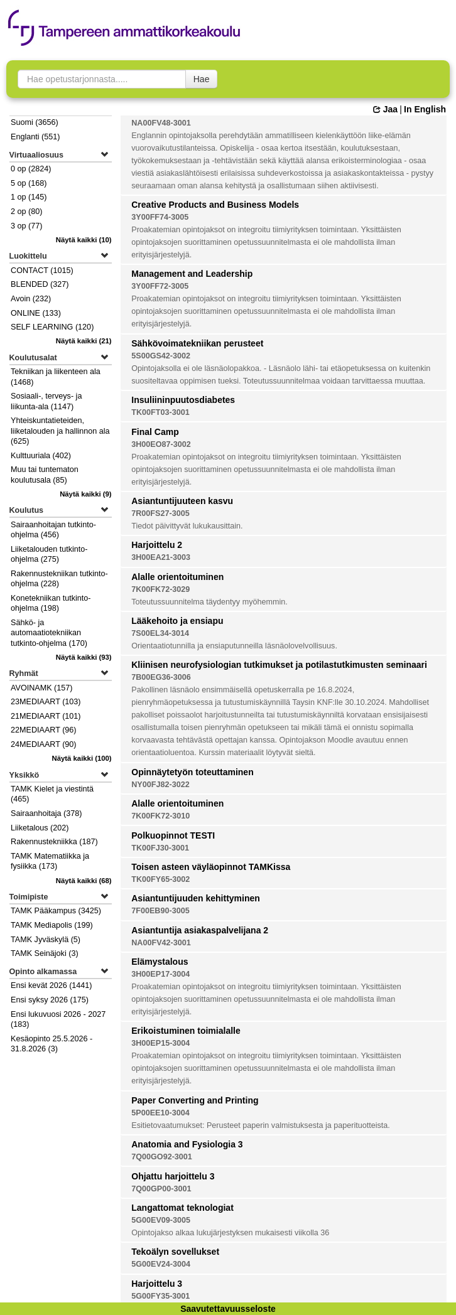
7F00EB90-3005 (160, 910)
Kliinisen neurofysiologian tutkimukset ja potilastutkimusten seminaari (279, 665)
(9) (86, 494)
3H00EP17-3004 (160, 974)
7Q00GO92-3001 (161, 1156)
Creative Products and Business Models (215, 205)
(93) (84, 657)
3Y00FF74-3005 (159, 217)
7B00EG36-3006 (161, 677)
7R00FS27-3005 (160, 513)
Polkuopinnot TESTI (173, 835)
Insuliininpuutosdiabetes (183, 400)
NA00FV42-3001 (161, 942)
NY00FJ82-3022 (160, 784)
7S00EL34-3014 (160, 633)
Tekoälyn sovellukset (175, 1252)
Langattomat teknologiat (182, 1208)
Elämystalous (159, 962)
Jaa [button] (385, 109)
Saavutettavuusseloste (228, 1309)
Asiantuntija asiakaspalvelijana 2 (199, 930)
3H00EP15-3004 (160, 1043)
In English (425, 109)
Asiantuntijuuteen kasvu (182, 501)
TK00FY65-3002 (160, 879)
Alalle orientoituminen (177, 577)
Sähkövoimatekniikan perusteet (197, 343)
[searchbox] (102, 79)
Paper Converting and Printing (194, 1100)
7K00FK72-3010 (160, 816)
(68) (84, 880)
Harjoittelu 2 (156, 545)
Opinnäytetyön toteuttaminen (192, 772)
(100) (82, 758)
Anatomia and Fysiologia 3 (186, 1144)
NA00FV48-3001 (161, 123)
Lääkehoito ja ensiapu (177, 621)
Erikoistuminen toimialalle (186, 1031)
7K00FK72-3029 (160, 589)
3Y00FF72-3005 (159, 286)
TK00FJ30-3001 (160, 848)
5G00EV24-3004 (160, 1264)
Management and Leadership (191, 274)
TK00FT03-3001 (160, 412)
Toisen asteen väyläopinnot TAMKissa (210, 867)
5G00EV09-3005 (160, 1220)
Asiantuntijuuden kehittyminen (195, 898)
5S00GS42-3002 (160, 356)
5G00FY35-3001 (160, 1296)
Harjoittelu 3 (156, 1284)
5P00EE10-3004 (160, 1112)
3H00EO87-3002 (161, 444)
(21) (84, 341)
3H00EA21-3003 (160, 557)
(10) (84, 240)
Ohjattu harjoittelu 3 (172, 1176)
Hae (201, 79)
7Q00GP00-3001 (161, 1188)
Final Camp (154, 432)
